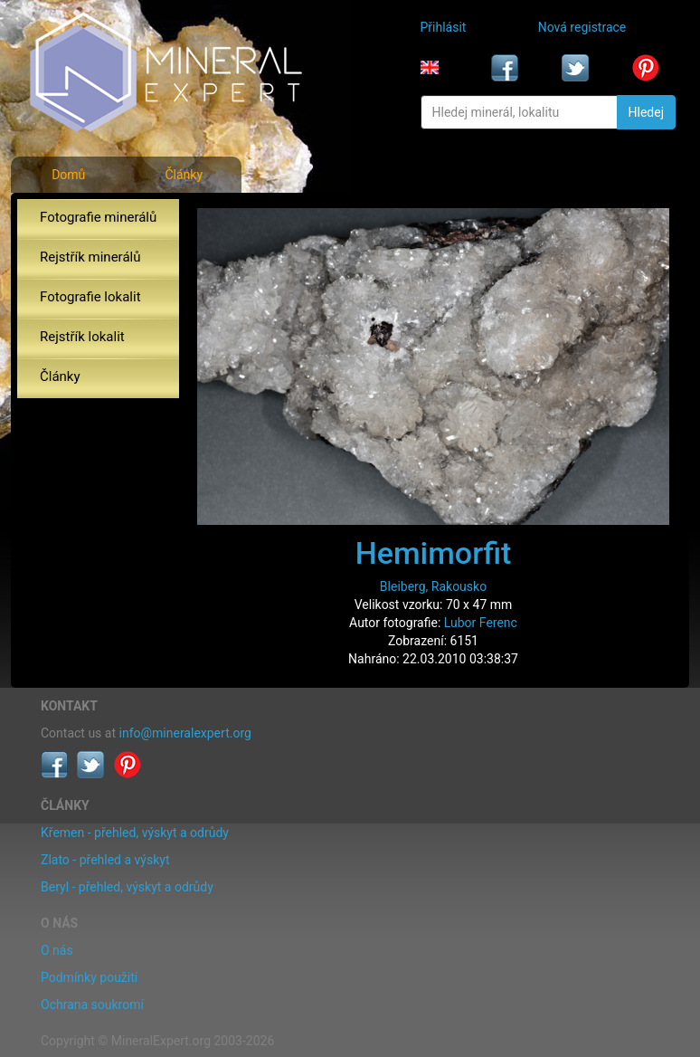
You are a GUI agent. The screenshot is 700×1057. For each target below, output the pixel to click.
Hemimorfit (433, 553)
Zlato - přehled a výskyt (105, 859)
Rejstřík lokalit (82, 337)
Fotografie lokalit (90, 297)
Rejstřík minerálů (90, 257)
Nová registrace (582, 27)
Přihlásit (444, 27)
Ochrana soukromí (92, 1004)
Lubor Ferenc (480, 622)
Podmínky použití (89, 977)
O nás (57, 950)
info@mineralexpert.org (185, 733)
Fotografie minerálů (98, 217)
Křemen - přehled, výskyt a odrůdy (135, 832)
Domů (68, 174)
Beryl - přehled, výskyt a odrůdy (127, 887)
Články (184, 174)
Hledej (646, 112)
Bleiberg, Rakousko (433, 586)
